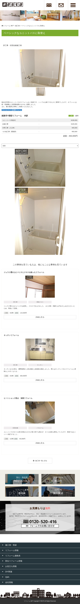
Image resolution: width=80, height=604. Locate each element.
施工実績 (58, 491)
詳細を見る (40, 317)
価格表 (21, 491)
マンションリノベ (6, 110)
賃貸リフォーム (17, 110)
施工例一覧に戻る (40, 461)
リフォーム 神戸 (8, 26)
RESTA (42, 601)
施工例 (17, 26)
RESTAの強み (21, 479)
